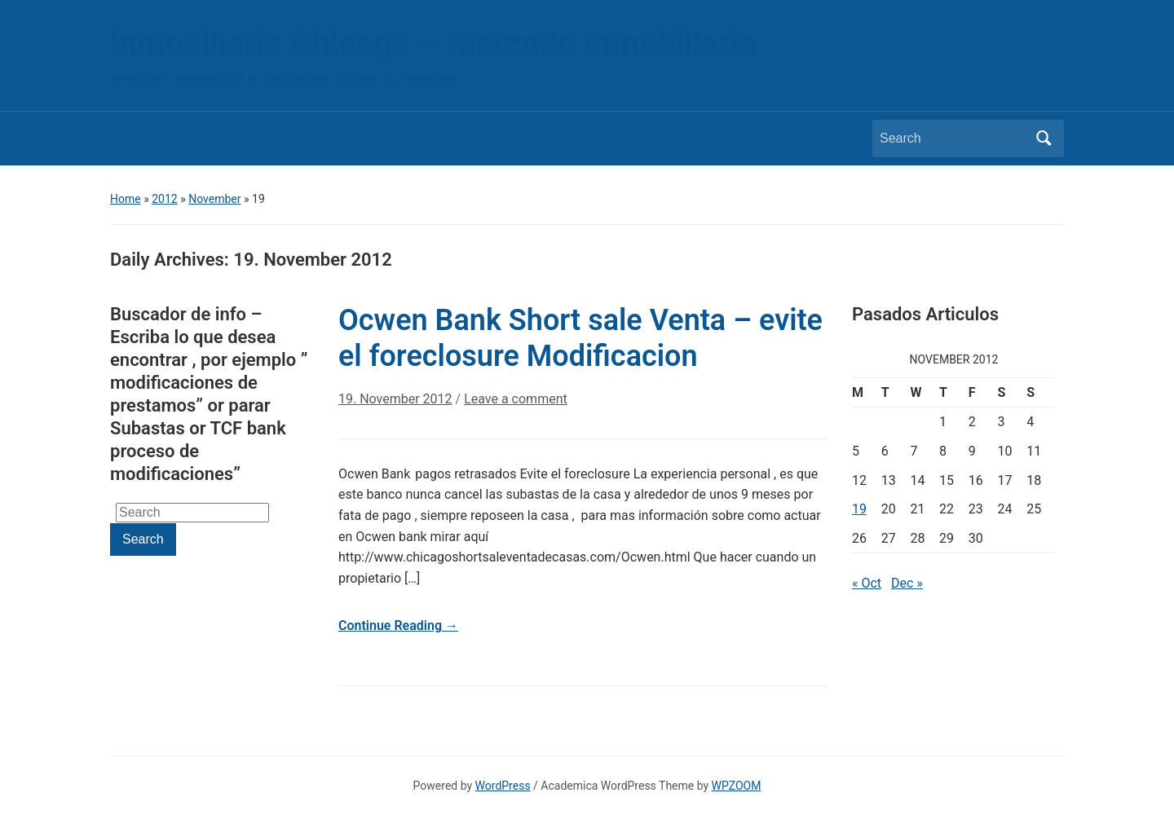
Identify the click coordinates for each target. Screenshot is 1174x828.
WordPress (503, 785)
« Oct (866, 583)
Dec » (907, 583)
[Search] (953, 138)
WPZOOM (736, 785)
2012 (164, 198)
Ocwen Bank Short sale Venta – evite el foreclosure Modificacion (580, 337)
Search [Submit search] (1043, 138)
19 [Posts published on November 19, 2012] (859, 509)
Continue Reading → (398, 625)
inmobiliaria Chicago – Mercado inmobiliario (433, 43)
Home (125, 198)
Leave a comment (515, 399)
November (214, 198)
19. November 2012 (395, 399)
